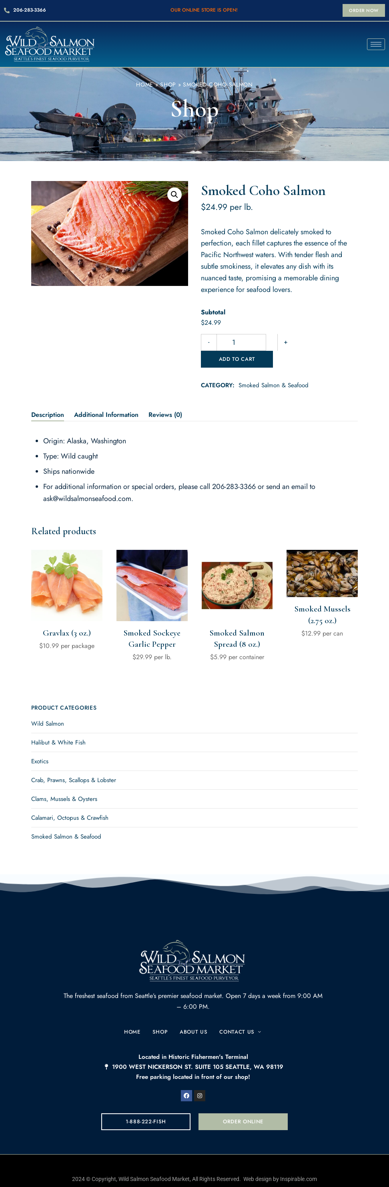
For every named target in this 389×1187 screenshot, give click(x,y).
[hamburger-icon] (376, 44)
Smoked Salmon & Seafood (274, 368)
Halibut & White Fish (58, 725)
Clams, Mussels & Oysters (64, 782)
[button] (364, 10)
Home (144, 84)
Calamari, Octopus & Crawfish (69, 801)
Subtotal (213, 312)
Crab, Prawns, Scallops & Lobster (73, 763)
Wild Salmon (47, 706)
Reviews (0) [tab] (165, 397)
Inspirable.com (298, 1162)
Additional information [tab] (106, 397)
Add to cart (302, 342)
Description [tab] (47, 397)
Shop (168, 84)
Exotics (39, 744)
